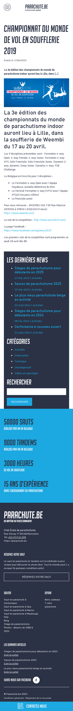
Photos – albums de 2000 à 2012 (18, 629)
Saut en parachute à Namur (19, 610)
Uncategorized (23, 367)
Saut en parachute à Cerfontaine (15, 601)
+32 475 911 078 (17, 537)
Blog (6, 620)
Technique (20, 361)
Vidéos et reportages (26, 373)
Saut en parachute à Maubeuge (21, 613)
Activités (20, 349)
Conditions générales (14, 697)
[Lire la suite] (11, 655)
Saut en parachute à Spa (17, 606)
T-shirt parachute (50, 604)
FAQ (6, 617)
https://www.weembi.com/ (19, 213)
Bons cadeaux (52, 599)
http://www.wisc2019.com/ (50, 220)
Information (21, 355)
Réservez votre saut (36, 577)
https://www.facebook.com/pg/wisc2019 (27, 230)
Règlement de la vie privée (38, 697)
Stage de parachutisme (17, 624)
